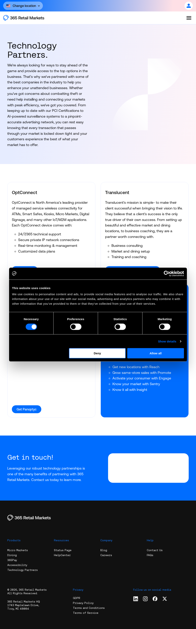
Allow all (156, 353)
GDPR (76, 598)
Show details (167, 341)
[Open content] (23, 6)
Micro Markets (17, 550)
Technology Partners (22, 569)
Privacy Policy (83, 602)
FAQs (150, 555)
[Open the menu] (189, 17)
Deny (97, 353)
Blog (103, 550)
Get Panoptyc (27, 409)
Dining (12, 555)
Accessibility (17, 565)
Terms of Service (85, 612)
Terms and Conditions (89, 607)
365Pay (12, 560)
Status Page (63, 550)
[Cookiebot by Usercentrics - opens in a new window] (166, 273)
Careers (106, 555)
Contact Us (155, 550)
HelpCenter (62, 555)
